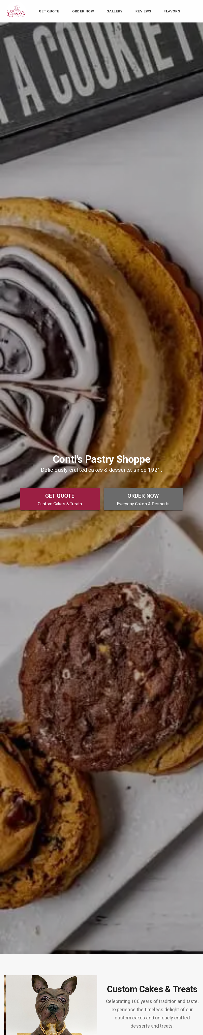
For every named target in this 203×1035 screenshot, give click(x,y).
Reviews (143, 11)
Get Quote (49, 11)
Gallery (114, 11)
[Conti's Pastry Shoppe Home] (16, 11)
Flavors (172, 11)
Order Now (83, 11)
